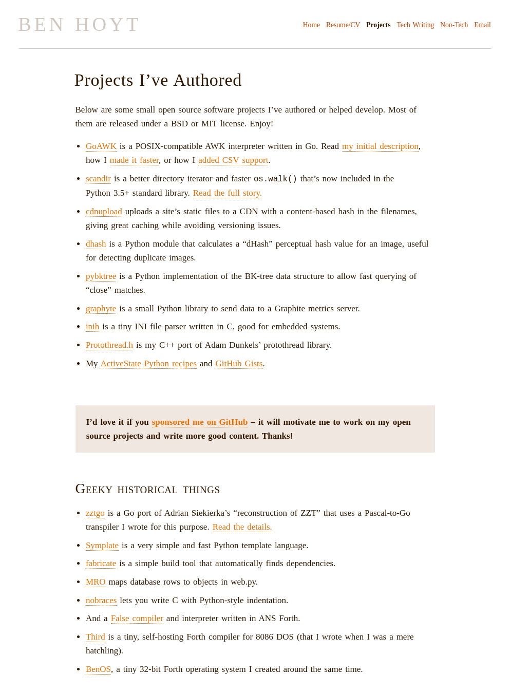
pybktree (101, 275)
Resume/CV (343, 25)
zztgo (95, 512)
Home (311, 25)
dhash (96, 243)
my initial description (380, 146)
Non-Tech (454, 25)
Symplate (102, 545)
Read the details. (242, 526)
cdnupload (104, 211)
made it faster (134, 160)
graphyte (101, 308)
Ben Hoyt (79, 24)
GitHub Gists (239, 363)
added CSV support (233, 160)
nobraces (101, 600)
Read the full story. (227, 192)
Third (95, 636)
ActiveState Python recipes (149, 363)
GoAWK (101, 146)
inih (92, 326)
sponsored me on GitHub (200, 421)
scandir (98, 178)
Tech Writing (416, 25)
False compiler (137, 618)
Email (482, 25)
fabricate (101, 563)
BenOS (98, 668)
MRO (96, 581)
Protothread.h (109, 344)
